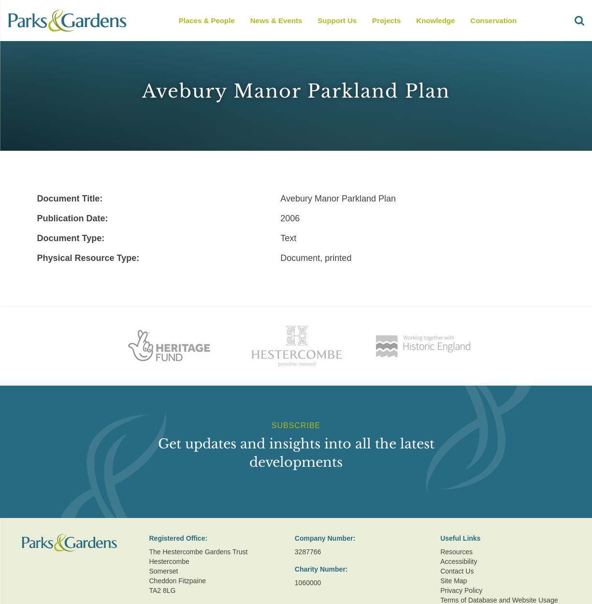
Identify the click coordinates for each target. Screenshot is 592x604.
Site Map (453, 581)
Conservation (493, 20)
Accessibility (458, 561)
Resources (456, 552)
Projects (386, 20)
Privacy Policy (461, 590)
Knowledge (435, 20)
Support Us (337, 20)
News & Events (276, 20)
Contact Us (457, 571)
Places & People (207, 20)
